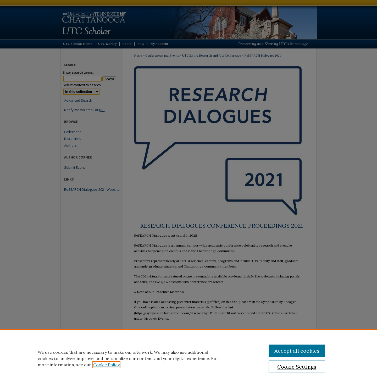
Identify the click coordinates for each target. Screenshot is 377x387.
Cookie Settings (296, 366)
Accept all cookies (296, 350)
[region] (188, 358)
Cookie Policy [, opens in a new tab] (106, 364)
